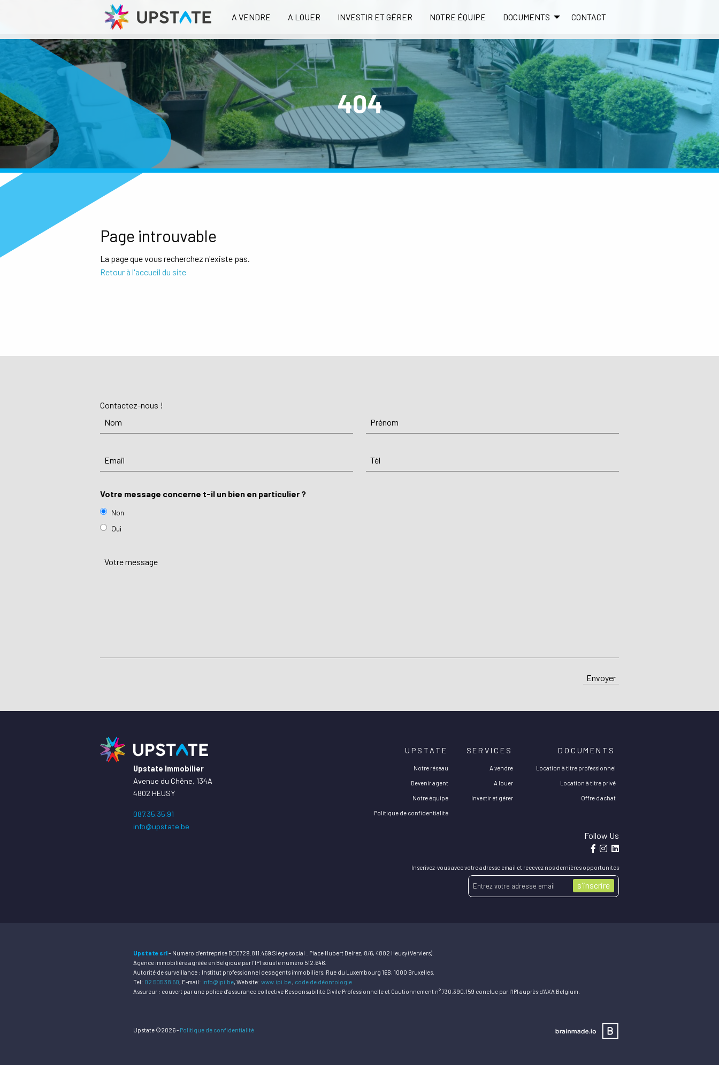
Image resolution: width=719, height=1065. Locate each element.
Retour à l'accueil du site (143, 272)
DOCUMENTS (526, 17)
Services (489, 750)
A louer (304, 17)
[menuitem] (251, 17)
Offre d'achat (598, 797)
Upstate (426, 750)
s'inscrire (593, 885)
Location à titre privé (588, 783)
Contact (588, 17)
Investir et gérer (375, 17)
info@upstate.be (161, 826)
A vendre (251, 17)
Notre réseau (431, 768)
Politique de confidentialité (411, 812)
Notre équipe (458, 17)
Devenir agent (429, 783)
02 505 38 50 (161, 981)
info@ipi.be (218, 981)
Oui (116, 528)
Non (117, 512)
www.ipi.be (276, 981)
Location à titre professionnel (576, 768)
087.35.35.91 (153, 814)
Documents (586, 750)
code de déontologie (323, 981)
